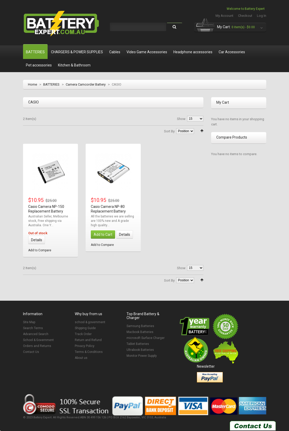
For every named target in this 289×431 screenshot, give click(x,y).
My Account (224, 16)
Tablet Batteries (138, 344)
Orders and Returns (37, 346)
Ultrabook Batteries (140, 350)
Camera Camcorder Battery (86, 84)
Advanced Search (35, 334)
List (32, 130)
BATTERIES (51, 84)
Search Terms (33, 328)
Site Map (29, 322)
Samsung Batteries (140, 326)
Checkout (245, 16)
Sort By (169, 131)
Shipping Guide (85, 328)
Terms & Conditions (89, 352)
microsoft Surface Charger (146, 338)
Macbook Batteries (140, 332)
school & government (90, 322)
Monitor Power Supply (142, 356)
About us (81, 358)
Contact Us (31, 352)
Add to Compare (39, 250)
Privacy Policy (84, 346)
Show (181, 119)
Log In (261, 16)
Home (32, 84)
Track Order (83, 334)
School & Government (38, 340)
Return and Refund (88, 340)
